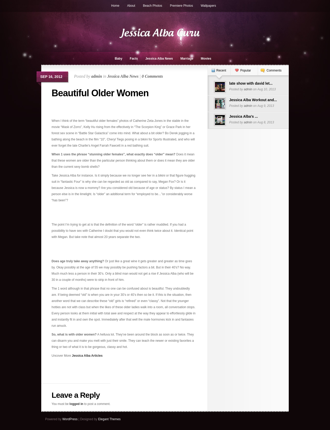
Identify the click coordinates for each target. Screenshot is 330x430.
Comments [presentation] (274, 70)
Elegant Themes (109, 419)
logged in (76, 404)
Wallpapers (208, 5)
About (131, 5)
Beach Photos (152, 5)
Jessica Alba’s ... (243, 116)
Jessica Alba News (159, 58)
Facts (134, 58)
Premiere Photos (181, 5)
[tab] (219, 73)
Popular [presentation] (245, 70)
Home (115, 5)
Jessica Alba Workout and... (253, 100)
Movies (206, 58)
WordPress (70, 419)
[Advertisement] (82, 110)
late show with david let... (251, 83)
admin (96, 76)
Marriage (186, 58)
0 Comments (152, 76)
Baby (118, 58)
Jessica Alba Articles (87, 355)
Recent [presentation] (221, 70)
